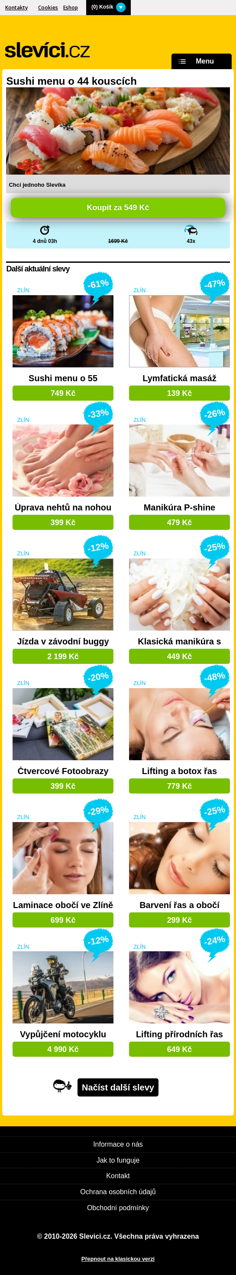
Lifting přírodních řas (179, 1034)
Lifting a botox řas (179, 771)
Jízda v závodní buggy (63, 641)
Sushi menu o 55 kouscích (63, 378)
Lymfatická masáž (179, 378)
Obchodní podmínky (118, 1207)
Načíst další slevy (118, 1087)
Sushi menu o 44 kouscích (71, 81)
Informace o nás (118, 1144)
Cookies (48, 7)
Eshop (70, 7)
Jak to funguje (118, 1160)
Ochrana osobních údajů (117, 1191)
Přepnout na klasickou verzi (118, 1259)
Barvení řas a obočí (179, 905)
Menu (195, 61)
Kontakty (16, 7)
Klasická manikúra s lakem (179, 642)
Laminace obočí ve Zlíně (63, 905)
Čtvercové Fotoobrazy (63, 771)
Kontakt (117, 1175)
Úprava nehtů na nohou (63, 507)
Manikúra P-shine (180, 507)
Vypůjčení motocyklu (63, 1034)
